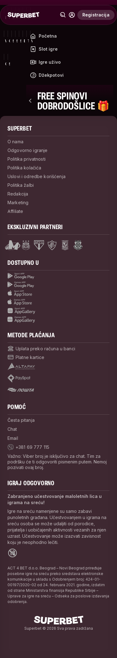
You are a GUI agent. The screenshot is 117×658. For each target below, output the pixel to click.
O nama (15, 141)
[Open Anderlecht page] (26, 245)
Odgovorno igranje (27, 150)
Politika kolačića (24, 167)
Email (12, 438)
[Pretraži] (63, 15)
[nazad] (30, 100)
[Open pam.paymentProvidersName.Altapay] (21, 366)
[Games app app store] (58, 302)
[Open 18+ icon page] (12, 553)
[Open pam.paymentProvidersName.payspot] (18, 378)
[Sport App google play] (58, 276)
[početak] (23, 15)
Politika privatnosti (26, 159)
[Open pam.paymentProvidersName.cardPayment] (25, 357)
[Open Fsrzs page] (78, 245)
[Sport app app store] (58, 293)
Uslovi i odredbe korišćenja (36, 176)
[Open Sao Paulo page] (39, 245)
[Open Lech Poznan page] (65, 245)
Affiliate (15, 211)
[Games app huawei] (58, 319)
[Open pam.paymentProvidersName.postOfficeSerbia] (20, 390)
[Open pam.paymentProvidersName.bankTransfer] (41, 348)
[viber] (28, 447)
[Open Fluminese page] (52, 245)
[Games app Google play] (58, 285)
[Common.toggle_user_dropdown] (72, 15)
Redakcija (17, 193)
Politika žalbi (20, 185)
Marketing (17, 202)
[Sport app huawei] (58, 311)
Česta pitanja (21, 420)
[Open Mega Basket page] (12, 245)
